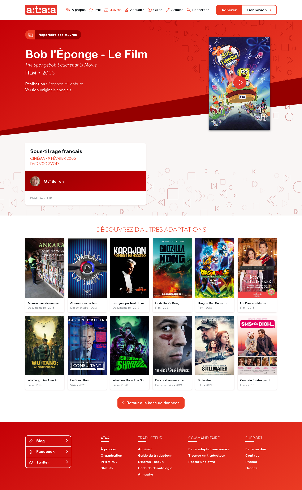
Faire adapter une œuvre (209, 449)
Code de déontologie (155, 468)
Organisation (111, 455)
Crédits (251, 468)
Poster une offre (201, 462)
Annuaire (134, 10)
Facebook (48, 451)
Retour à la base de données (151, 403)
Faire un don (255, 449)
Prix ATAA (109, 462)
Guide (155, 10)
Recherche (198, 10)
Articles (174, 10)
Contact (252, 455)
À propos (76, 10)
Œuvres (112, 10)
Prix (95, 10)
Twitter (48, 462)
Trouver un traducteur (206, 455)
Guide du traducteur (155, 455)
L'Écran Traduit (151, 462)
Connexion (259, 10)
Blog (48, 441)
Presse (251, 462)
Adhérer (229, 10)
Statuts (107, 468)
